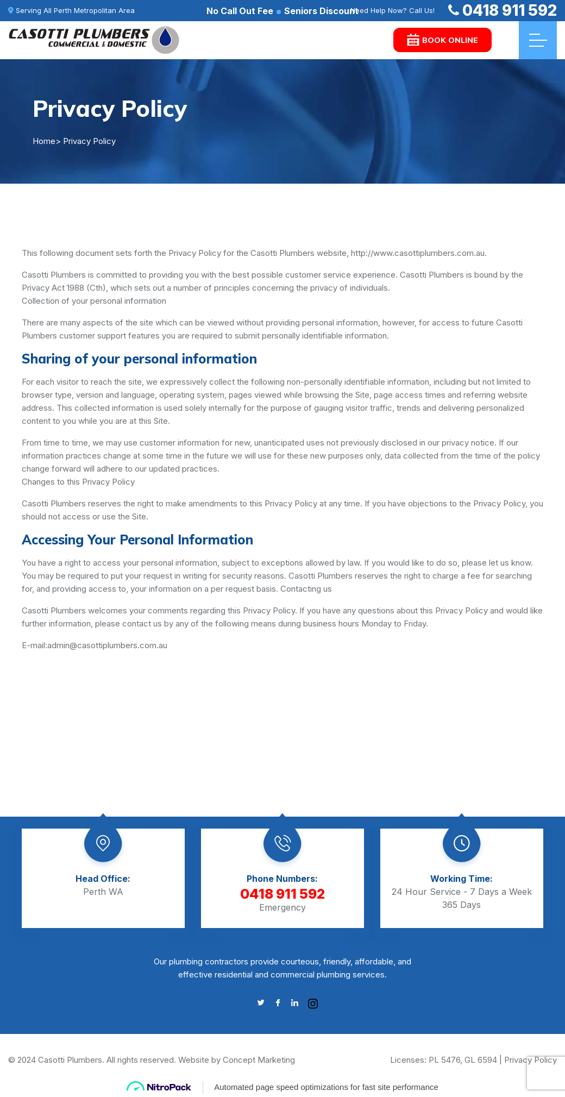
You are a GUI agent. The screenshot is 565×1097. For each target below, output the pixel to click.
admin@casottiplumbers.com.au (107, 645)
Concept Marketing (259, 1060)
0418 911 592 (502, 10)
